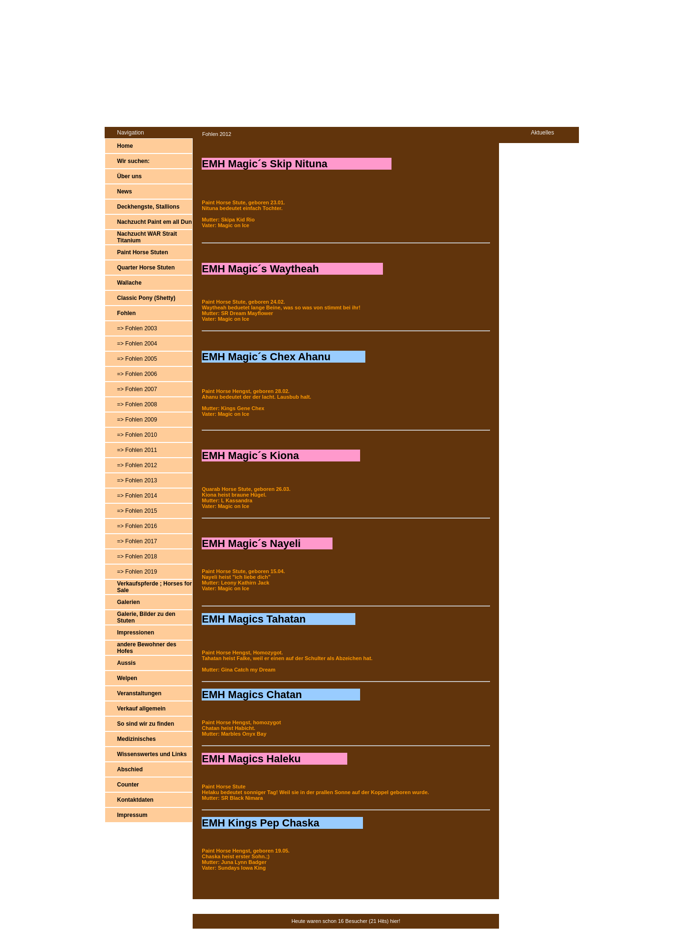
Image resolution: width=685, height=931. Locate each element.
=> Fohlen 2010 (137, 435)
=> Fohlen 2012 (137, 465)
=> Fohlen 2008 (137, 404)
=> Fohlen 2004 (137, 343)
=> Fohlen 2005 (137, 358)
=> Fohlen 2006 (137, 374)
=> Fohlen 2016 (137, 526)
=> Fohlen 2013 (137, 480)
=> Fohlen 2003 (137, 328)
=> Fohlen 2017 (137, 541)
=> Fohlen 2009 (137, 419)
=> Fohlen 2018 (137, 556)
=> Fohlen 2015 (137, 511)
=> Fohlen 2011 (137, 450)
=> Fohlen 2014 (137, 495)
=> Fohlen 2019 (137, 571)
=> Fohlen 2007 (137, 389)
